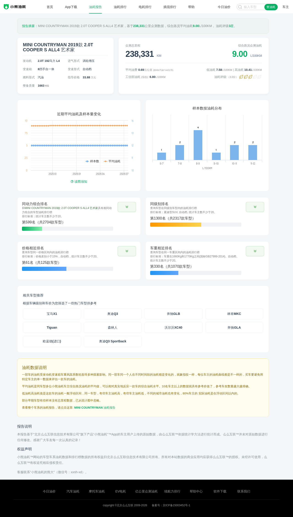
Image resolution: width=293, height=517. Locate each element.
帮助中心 (196, 491)
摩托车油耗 (97, 491)
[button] (127, 207)
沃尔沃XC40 (173, 327)
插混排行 (169, 6)
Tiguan (52, 327)
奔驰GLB (173, 314)
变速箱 (27, 69)
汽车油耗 (73, 491)
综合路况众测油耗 (250, 45)
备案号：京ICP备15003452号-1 (171, 505)
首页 (50, 6)
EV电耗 (120, 491)
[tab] (79, 216)
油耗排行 (120, 6)
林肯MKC (234, 314)
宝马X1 (52, 314)
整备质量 (29, 85)
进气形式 (74, 61)
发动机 (27, 61)
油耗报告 (95, 6)
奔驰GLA (234, 327)
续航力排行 (172, 491)
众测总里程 (132, 45)
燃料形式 (29, 77)
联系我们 (243, 491)
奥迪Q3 (112, 314)
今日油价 (49, 491)
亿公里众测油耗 (146, 491)
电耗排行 (145, 6)
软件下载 (220, 491)
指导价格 (74, 77)
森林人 (112, 327)
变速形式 (74, 69)
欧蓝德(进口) (52, 341)
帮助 (191, 6)
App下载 (71, 6)
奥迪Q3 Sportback (112, 341)
